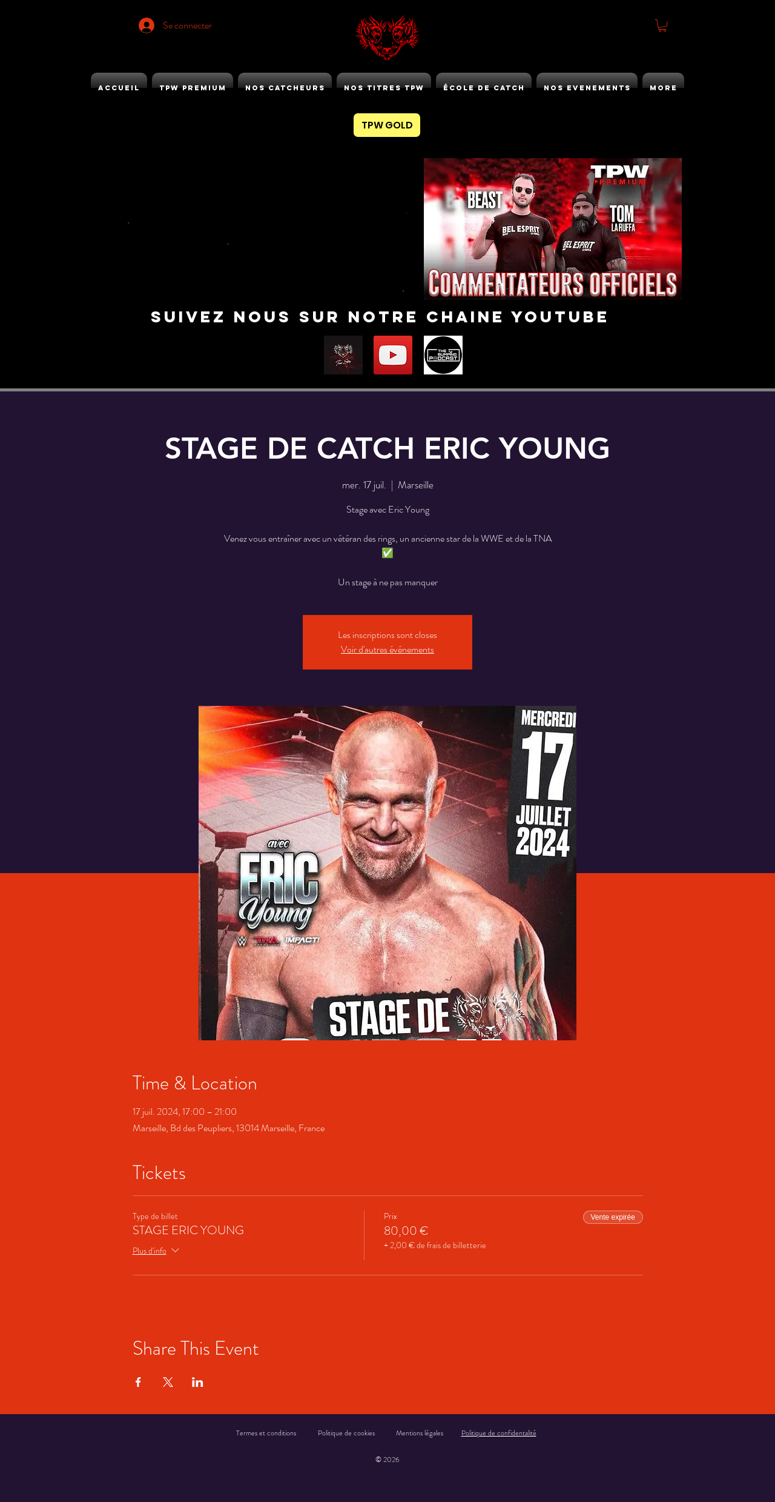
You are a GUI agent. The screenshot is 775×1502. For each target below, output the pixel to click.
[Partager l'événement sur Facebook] (138, 1382)
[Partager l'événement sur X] (168, 1382)
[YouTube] (393, 355)
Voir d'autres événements (387, 649)
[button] (662, 25)
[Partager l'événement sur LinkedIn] (197, 1382)
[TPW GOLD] (387, 125)
